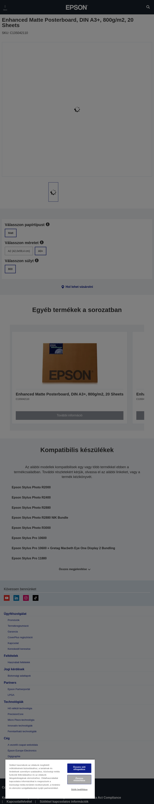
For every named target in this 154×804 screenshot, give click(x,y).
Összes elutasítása (79, 779)
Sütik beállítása (79, 789)
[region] (50, 779)
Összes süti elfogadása (79, 768)
